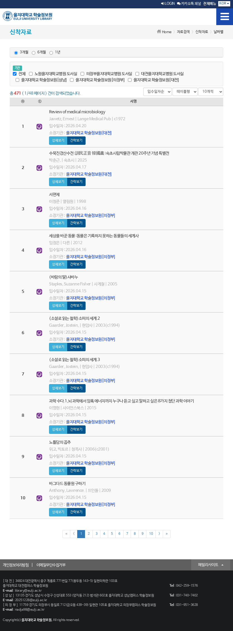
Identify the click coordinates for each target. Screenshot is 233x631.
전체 (19, 73)
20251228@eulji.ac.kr (31, 600)
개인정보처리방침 (15, 565)
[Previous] (73, 534)
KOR (224, 4)
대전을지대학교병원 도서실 (159, 73)
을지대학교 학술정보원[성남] (41, 80)
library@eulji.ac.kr (28, 591)
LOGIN (168, 4)
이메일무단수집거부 (51, 565)
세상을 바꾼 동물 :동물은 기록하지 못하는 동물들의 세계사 (94, 235)
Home (166, 32)
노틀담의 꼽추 (60, 442)
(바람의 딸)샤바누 (63, 277)
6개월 (39, 52)
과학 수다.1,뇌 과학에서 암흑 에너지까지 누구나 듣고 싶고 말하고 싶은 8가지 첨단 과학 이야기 (121, 401)
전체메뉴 (209, 4)
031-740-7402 (187, 596)
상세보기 (58, 141)
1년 (54, 52)
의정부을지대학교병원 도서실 (106, 73)
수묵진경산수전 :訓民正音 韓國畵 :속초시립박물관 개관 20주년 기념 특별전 (109, 153)
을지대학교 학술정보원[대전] (153, 80)
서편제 (54, 194)
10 (151, 534)
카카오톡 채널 (189, 4)
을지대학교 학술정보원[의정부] (97, 80)
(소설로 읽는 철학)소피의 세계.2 (74, 318)
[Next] (159, 534)
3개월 (21, 52)
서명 (133, 101)
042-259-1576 (187, 586)
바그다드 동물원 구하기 (67, 483)
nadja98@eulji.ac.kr (30, 610)
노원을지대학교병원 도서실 (53, 73)
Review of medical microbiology (77, 112)
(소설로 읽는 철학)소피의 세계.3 (74, 359)
